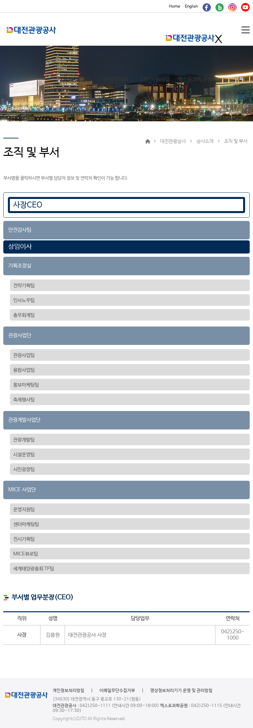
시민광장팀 (24, 469)
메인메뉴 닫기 (218, 39)
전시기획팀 (24, 539)
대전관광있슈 (76, 80)
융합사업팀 (24, 370)
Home (174, 6)
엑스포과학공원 (194, 80)
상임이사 (20, 247)
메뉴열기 (246, 30)
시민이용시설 (155, 80)
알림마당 (115, 113)
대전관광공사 (194, 113)
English (191, 6)
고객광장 (155, 113)
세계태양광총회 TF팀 (33, 568)
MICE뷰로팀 (25, 554)
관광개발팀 (24, 440)
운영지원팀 (24, 509)
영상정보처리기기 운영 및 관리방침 (181, 690)
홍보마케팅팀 (26, 385)
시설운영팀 (24, 454)
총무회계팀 (24, 315)
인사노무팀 (24, 300)
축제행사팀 (24, 399)
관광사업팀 (24, 355)
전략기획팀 (24, 285)
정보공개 (76, 113)
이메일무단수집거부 (117, 690)
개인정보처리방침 (68, 690)
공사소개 (204, 141)
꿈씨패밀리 (115, 80)
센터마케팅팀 (26, 524)
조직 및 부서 (235, 141)
